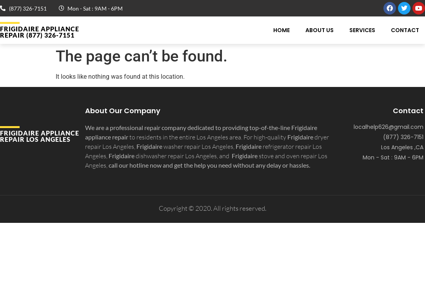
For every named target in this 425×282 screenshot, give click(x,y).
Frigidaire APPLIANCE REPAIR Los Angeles (39, 136)
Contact (405, 30)
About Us (319, 30)
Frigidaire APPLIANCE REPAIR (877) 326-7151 (39, 32)
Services (362, 30)
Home (281, 30)
